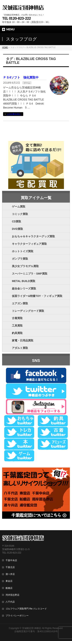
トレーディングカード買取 (28, 310)
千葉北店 (10, 567)
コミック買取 (20, 214)
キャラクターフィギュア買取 (29, 243)
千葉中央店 (11, 560)
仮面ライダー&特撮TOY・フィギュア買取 (37, 295)
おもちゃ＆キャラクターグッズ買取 (33, 236)
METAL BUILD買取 (23, 281)
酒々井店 (10, 574)
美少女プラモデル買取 (25, 266)
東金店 (9, 581)
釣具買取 (17, 333)
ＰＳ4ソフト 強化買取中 (21, 77)
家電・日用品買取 (22, 340)
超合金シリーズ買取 (24, 288)
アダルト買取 (20, 347)
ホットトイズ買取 (22, 251)
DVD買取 (17, 228)
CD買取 (16, 221)
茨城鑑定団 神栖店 (31, 628)
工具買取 (17, 325)
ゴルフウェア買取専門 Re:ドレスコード (26, 608)
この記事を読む (13, 114)
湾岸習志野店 (12, 595)
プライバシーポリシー (17, 615)
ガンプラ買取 (20, 258)
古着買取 (17, 318)
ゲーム (27, 83)
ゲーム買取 (18, 206)
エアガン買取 (20, 303)
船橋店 (9, 588)
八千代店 (10, 601)
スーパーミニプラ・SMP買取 (29, 273)
